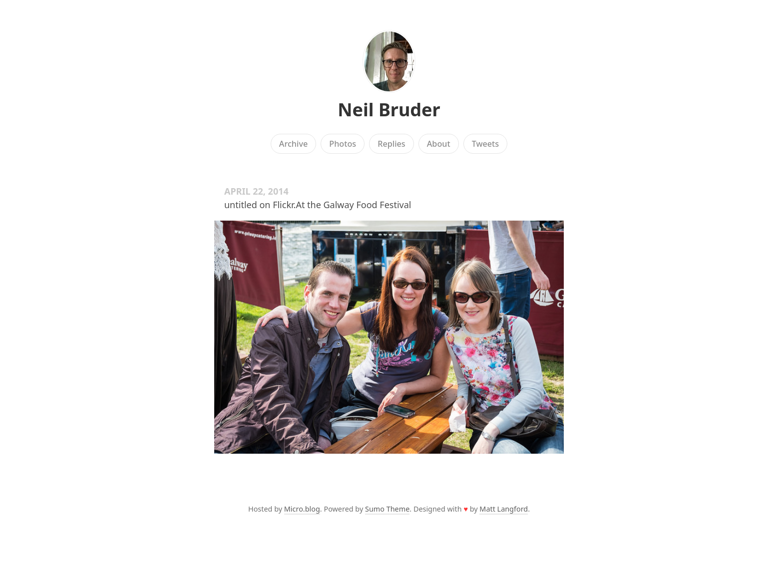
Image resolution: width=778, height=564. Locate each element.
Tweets (485, 143)
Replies (391, 143)
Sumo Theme (387, 509)
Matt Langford (503, 509)
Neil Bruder (389, 109)
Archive (293, 143)
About (438, 143)
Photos (342, 143)
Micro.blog (302, 509)
